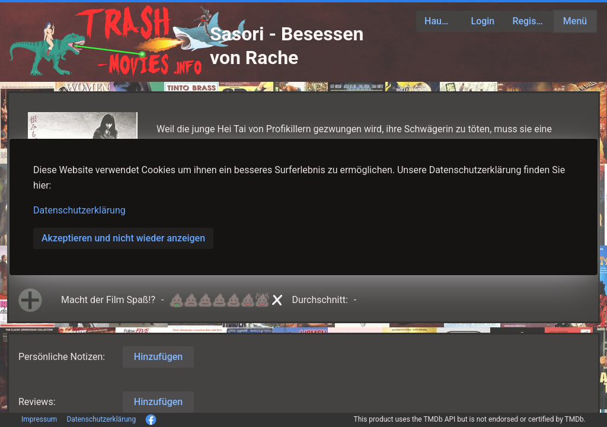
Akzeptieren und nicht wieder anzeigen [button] (123, 238)
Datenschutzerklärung (79, 210)
